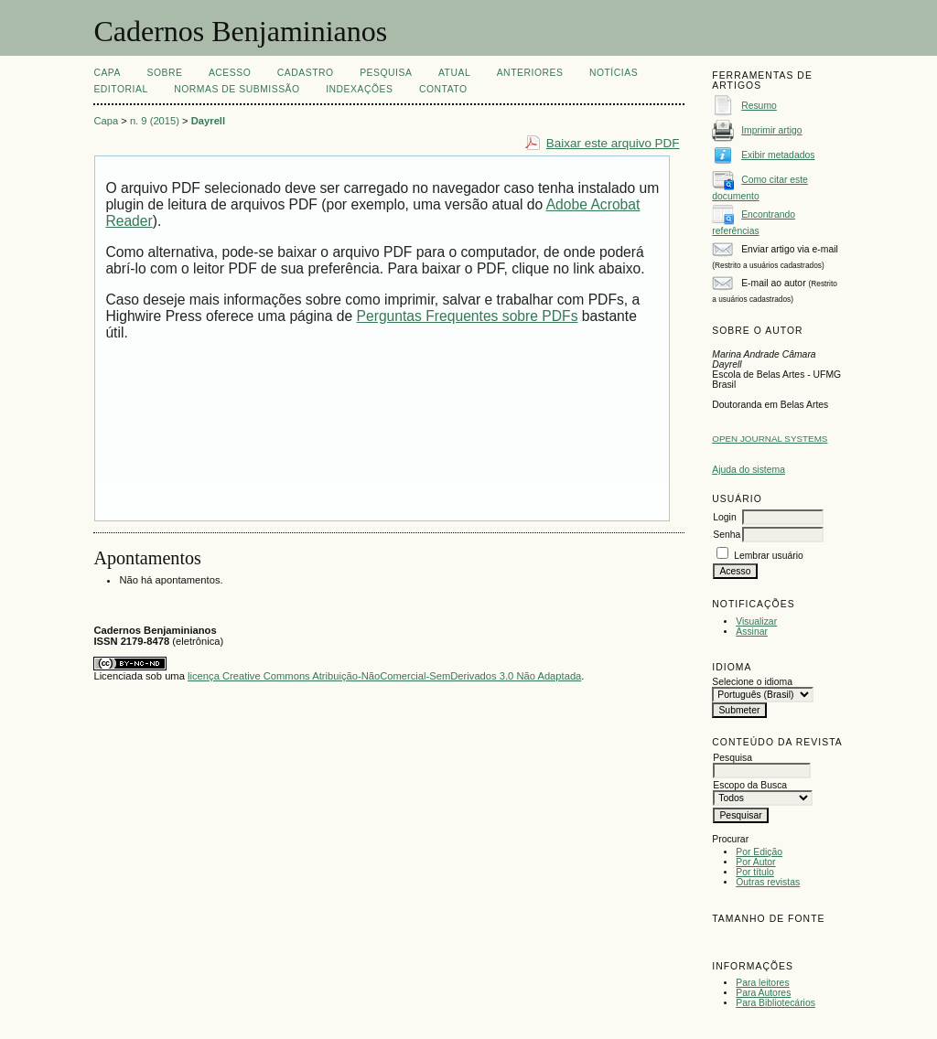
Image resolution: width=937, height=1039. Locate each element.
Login (724, 517)
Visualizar (756, 621)
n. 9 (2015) (154, 120)
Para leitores (762, 983)
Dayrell (208, 120)
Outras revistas (768, 882)
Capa (107, 73)
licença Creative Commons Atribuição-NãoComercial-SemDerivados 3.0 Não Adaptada (384, 675)
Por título (755, 872)
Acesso (230, 73)
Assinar (752, 632)
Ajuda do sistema (748, 470)
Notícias (613, 73)
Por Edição (759, 852)
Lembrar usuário (768, 556)
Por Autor (755, 862)
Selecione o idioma (752, 682)
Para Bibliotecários (775, 1003)
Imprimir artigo (771, 130)
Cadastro (305, 73)
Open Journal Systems (769, 439)
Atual (454, 73)
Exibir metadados (777, 155)
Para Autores (763, 993)
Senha (726, 535)
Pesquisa (386, 73)
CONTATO (443, 89)
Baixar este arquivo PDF (613, 143)
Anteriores (530, 73)
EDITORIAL (120, 89)
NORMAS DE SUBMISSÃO (236, 89)
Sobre (164, 73)
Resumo (759, 106)
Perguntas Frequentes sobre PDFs (467, 316)
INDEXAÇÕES (359, 89)
